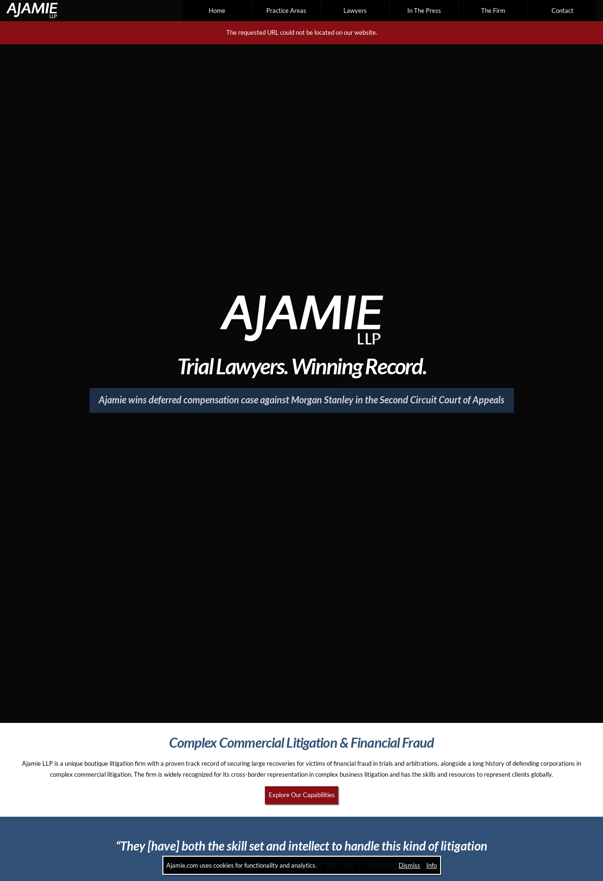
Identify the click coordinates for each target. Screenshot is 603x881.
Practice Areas (286, 10)
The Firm (493, 10)
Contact (562, 10)
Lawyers (355, 10)
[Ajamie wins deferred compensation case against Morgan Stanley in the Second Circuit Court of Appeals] (302, 400)
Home (217, 10)
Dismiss (409, 865)
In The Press (424, 10)
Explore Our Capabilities (302, 795)
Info (431, 865)
